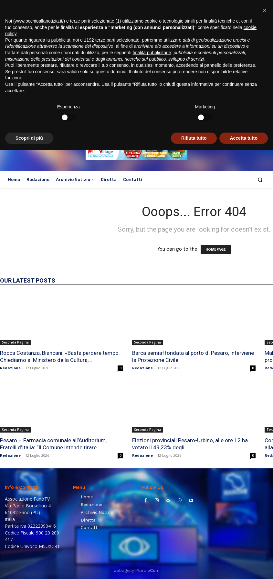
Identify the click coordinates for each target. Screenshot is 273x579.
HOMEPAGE (215, 250)
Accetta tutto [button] (243, 566)
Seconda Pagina (15, 342)
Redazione (10, 367)
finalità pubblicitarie (152, 481)
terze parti (105, 468)
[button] (260, 179)
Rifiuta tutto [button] (194, 566)
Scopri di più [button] (29, 566)
